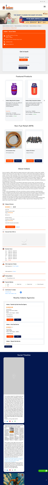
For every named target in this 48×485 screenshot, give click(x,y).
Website (10, 319)
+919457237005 (9, 42)
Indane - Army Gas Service (12, 324)
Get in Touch (23, 59)
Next (45, 100)
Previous (3, 100)
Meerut (14, 271)
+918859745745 (9, 333)
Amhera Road (5, 480)
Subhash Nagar (12, 480)
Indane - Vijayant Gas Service (13, 341)
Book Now (18, 160)
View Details (9, 160)
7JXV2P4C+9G (8, 292)
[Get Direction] (21, 293)
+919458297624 (9, 316)
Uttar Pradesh (15, 266)
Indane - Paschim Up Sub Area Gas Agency (16, 304)
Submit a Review (10, 226)
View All (17, 226)
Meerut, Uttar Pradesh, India (10, 293)
